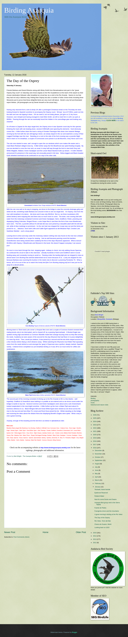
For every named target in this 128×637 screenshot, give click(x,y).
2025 (95, 418)
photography (95, 400)
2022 (95, 428)
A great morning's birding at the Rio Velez (108, 514)
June (97, 470)
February (98, 483)
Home (45, 532)
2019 (95, 438)
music (93, 403)
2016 (95, 448)
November (98, 454)
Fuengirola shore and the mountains (106, 511)
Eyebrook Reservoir (101, 493)
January (98, 487)
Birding (93, 398)
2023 (95, 425)
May (96, 473)
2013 (95, 539)
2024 (95, 421)
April (96, 477)
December (98, 450)
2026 (95, 415)
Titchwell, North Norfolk (102, 489)
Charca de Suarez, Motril (102, 524)
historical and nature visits (99, 405)
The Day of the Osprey (102, 517)
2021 (95, 431)
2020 (95, 435)
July (96, 467)
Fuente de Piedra (100, 508)
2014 (95, 536)
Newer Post (9, 532)
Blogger (74, 632)
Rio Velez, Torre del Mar (102, 521)
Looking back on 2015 (101, 527)
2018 (95, 441)
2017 (95, 444)
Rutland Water (99, 496)
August (97, 464)
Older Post (81, 532)
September (99, 460)
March (97, 480)
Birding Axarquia (29, 10)
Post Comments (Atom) (21, 537)
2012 (95, 542)
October (98, 457)
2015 (95, 533)
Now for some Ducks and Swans (105, 499)
